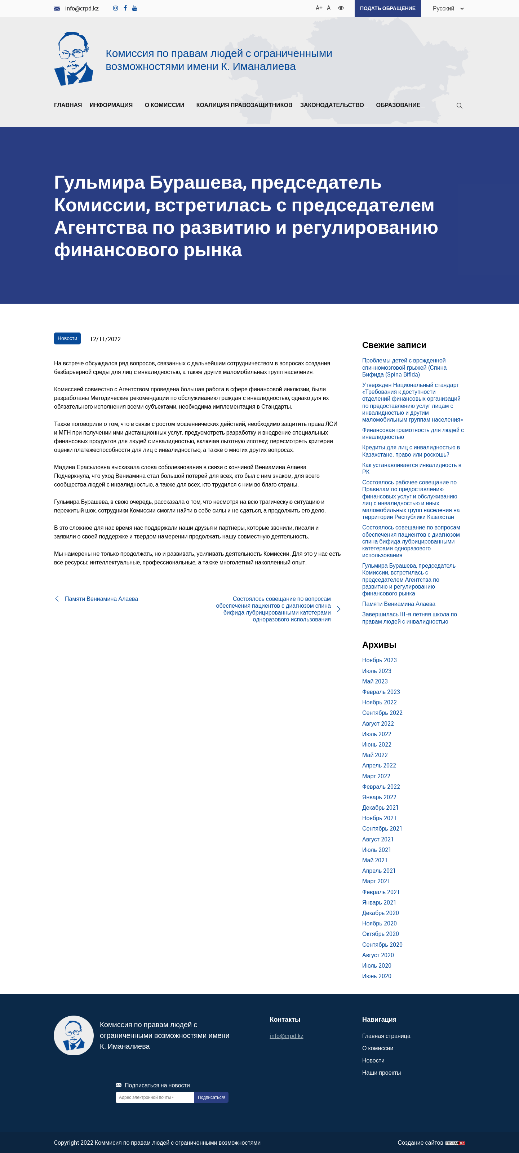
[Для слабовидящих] (340, 7)
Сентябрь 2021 (382, 828)
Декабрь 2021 (380, 807)
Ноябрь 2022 (379, 702)
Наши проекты (381, 1073)
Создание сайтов (420, 1142)
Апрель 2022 (379, 765)
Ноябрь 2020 (379, 923)
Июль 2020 (376, 965)
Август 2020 (378, 955)
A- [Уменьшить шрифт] (329, 7)
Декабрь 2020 (380, 913)
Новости (67, 337)
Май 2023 (375, 681)
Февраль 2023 (381, 692)
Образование (400, 105)
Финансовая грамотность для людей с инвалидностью (413, 433)
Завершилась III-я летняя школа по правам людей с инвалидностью (409, 617)
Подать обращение (387, 8)
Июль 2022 (376, 734)
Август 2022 (378, 723)
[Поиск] (459, 107)
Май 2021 (375, 860)
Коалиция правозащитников (244, 105)
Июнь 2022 (376, 744)
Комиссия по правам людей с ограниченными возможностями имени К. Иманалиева (219, 59)
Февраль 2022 (381, 786)
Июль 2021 (376, 850)
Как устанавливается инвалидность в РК (411, 468)
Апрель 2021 (379, 871)
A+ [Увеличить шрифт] (318, 7)
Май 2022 (375, 755)
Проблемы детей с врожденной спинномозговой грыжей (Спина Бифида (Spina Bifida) (404, 367)
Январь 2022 (379, 797)
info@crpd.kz (76, 8)
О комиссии (167, 105)
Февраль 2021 (381, 891)
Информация (113, 105)
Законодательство (334, 105)
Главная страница (386, 1036)
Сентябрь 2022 (382, 713)
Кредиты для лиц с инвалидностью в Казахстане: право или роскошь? (411, 450)
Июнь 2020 (376, 976)
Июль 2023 (376, 670)
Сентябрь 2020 (382, 944)
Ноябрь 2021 (379, 818)
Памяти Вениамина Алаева (398, 604)
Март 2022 (376, 776)
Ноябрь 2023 (379, 660)
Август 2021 (378, 839)
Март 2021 (376, 881)
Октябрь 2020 (380, 934)
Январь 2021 (379, 902)
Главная (68, 105)
